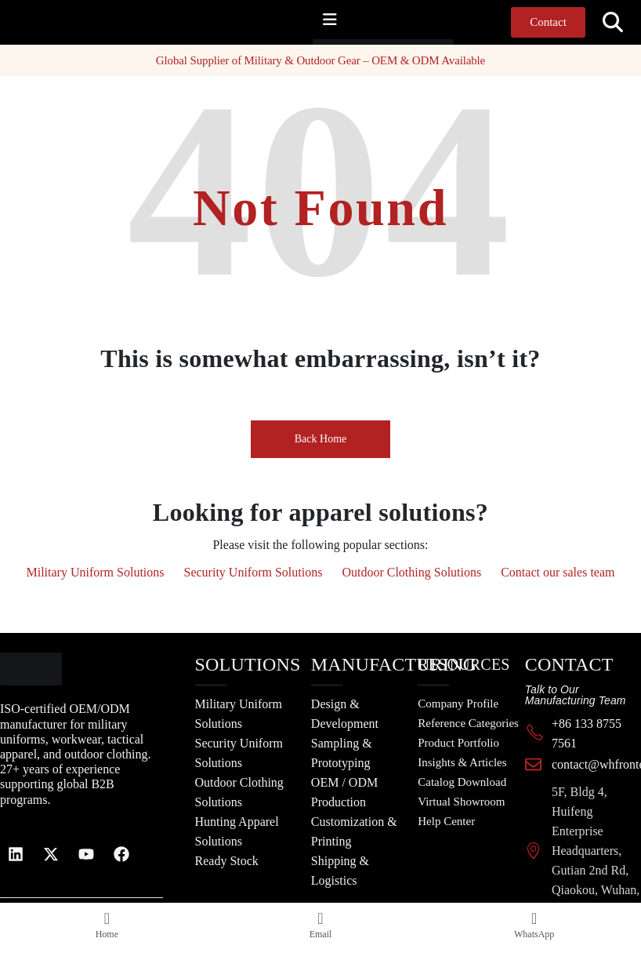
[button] (613, 22)
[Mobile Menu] (330, 19)
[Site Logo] (344, 42)
